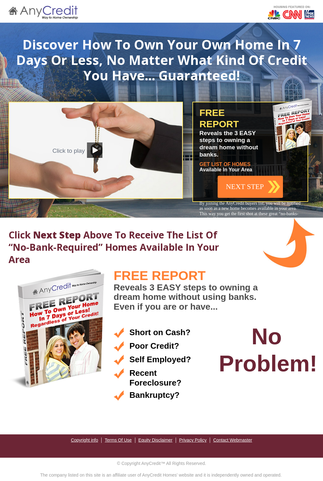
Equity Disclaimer (155, 440)
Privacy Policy (193, 440)
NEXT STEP (245, 187)
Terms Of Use (118, 440)
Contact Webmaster (232, 440)
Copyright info (84, 440)
